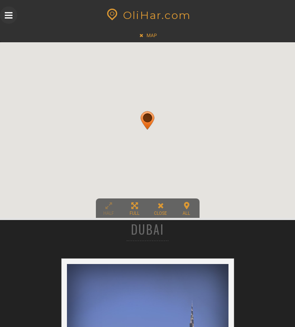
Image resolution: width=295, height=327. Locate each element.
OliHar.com (147, 15)
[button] (147, 116)
